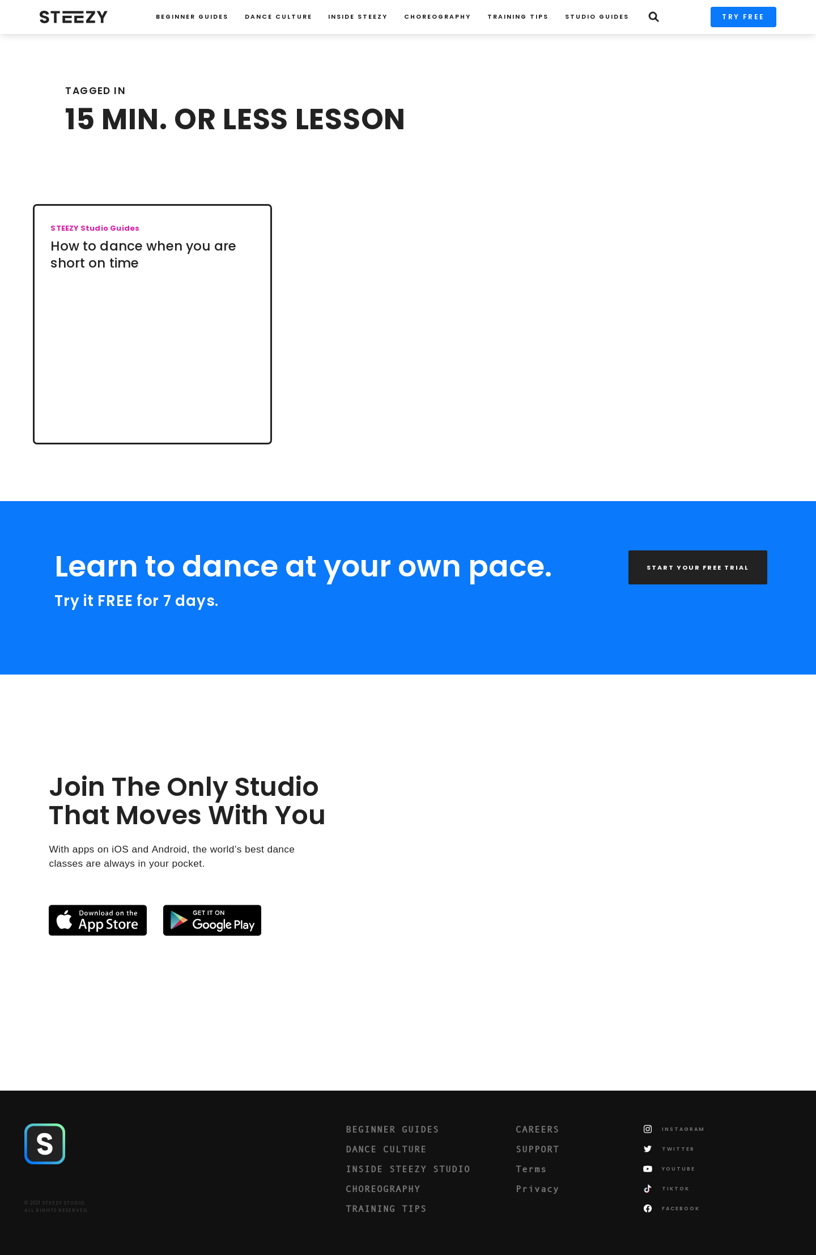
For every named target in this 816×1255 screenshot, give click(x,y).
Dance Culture (278, 16)
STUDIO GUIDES (597, 16)
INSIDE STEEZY (358, 16)
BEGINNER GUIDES (392, 1129)
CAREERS (537, 1129)
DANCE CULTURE (386, 1149)
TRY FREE (743, 17)
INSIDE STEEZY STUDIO (408, 1169)
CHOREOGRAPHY (437, 16)
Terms (531, 1169)
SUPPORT (537, 1149)
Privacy (537, 1189)
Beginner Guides (192, 16)
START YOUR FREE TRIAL (698, 567)
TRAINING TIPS (518, 16)
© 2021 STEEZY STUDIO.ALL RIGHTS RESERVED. (56, 1207)
